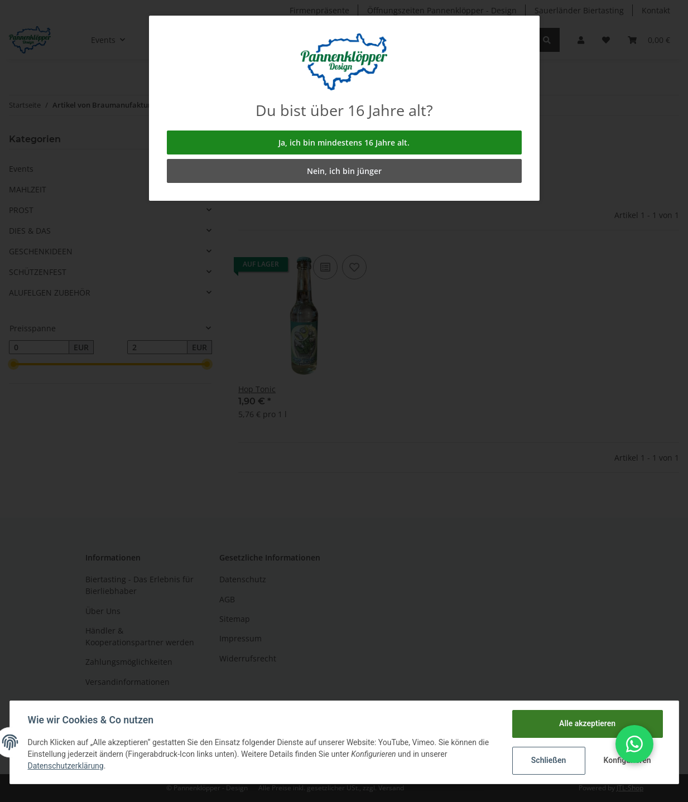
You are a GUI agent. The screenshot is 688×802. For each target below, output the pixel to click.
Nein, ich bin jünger (344, 171)
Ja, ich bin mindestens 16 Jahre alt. (344, 142)
